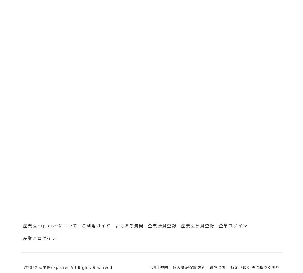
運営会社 (218, 267)
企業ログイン (233, 226)
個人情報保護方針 (189, 267)
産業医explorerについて (50, 226)
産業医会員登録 (198, 226)
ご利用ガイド (96, 226)
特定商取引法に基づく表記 (255, 267)
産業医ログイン (40, 238)
